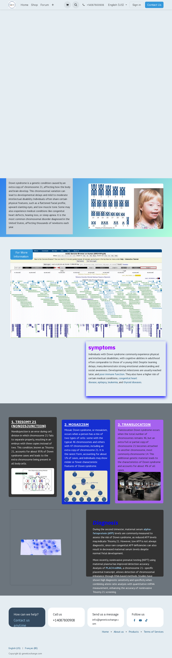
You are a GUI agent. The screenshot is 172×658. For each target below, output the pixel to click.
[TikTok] (146, 620)
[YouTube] (140, 620)
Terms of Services (154, 631)
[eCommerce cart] (67, 4)
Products (134, 631)
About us (119, 631)
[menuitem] (24, 5)
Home (105, 631)
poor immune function (112, 374)
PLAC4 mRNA (114, 568)
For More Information (21, 254)
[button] (75, 4)
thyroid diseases (132, 382)
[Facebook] (134, 620)
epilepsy (102, 382)
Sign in (136, 5)
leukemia (113, 382)
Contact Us (154, 5)
